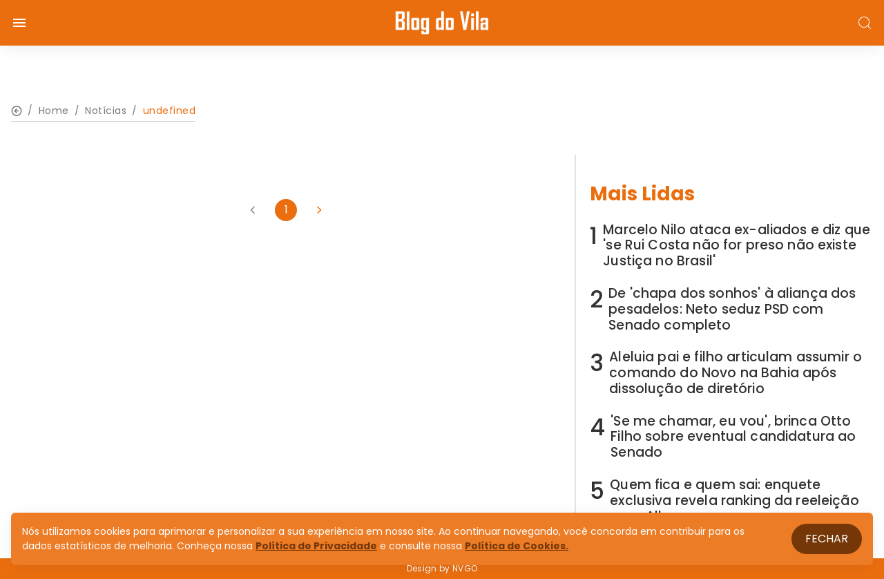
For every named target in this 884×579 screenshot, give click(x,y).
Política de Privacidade (316, 546)
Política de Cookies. (516, 546)
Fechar (826, 539)
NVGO (464, 568)
